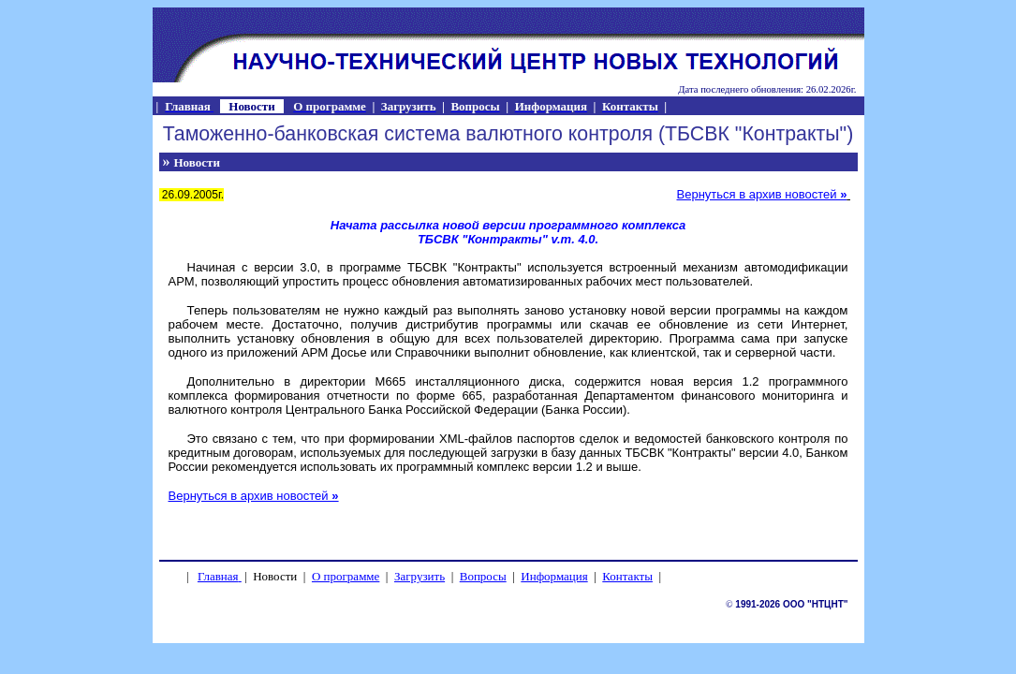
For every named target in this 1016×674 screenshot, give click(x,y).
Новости (197, 162)
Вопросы (483, 576)
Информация (554, 576)
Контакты (627, 576)
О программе (345, 576)
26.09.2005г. (192, 194)
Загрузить (419, 576)
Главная (218, 576)
